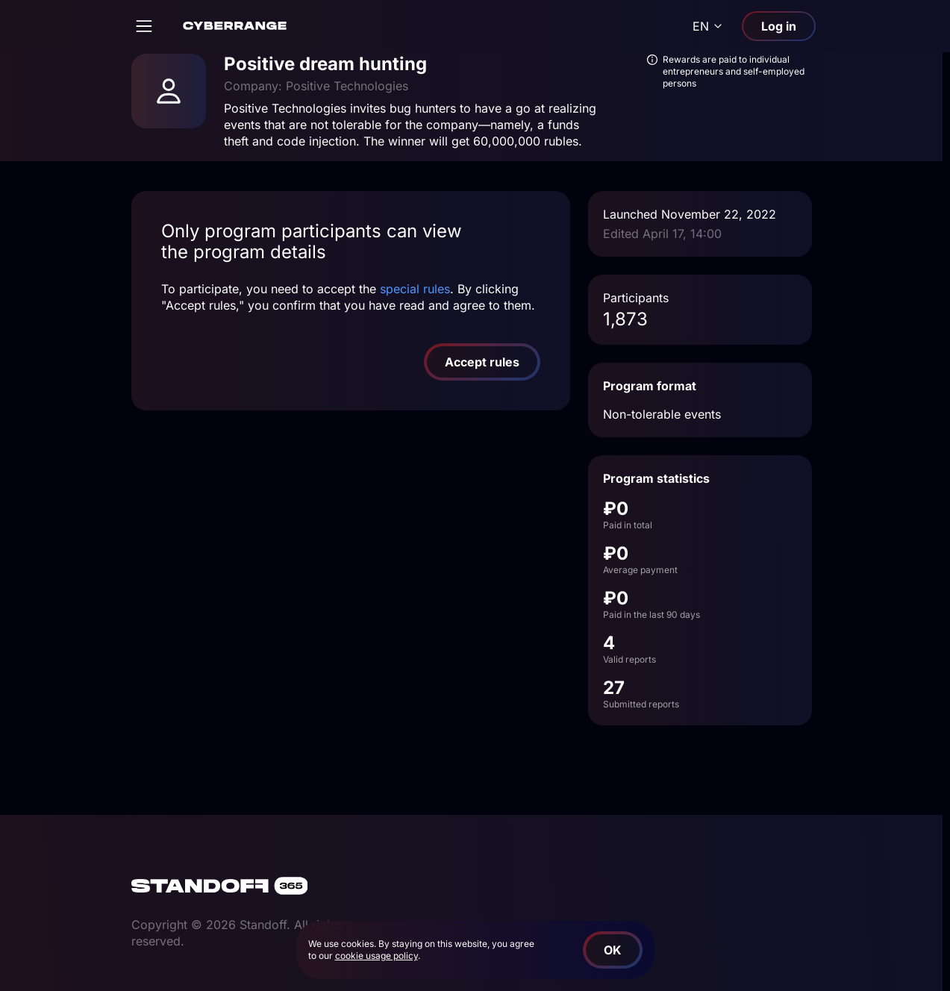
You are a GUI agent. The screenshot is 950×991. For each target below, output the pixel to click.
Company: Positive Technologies (316, 85)
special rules (415, 288)
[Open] (144, 26)
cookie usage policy (376, 955)
